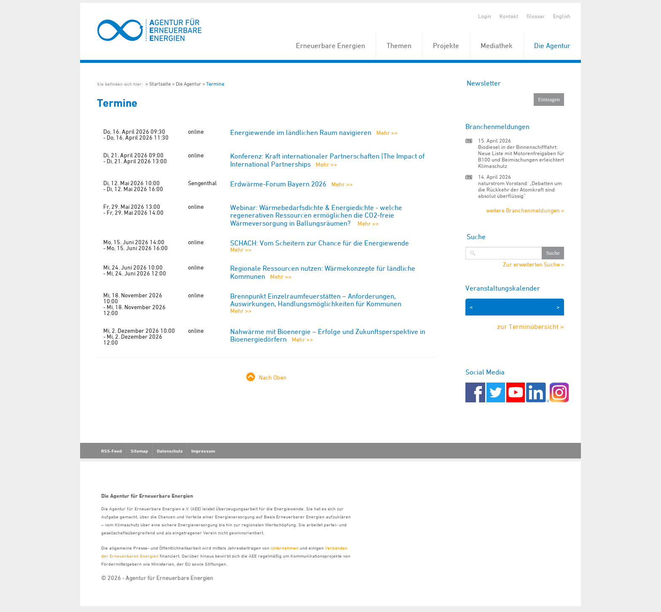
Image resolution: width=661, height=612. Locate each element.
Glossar (536, 16)
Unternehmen (284, 547)
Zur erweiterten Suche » (533, 264)
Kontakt (509, 16)
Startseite (160, 84)
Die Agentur (552, 45)
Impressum (203, 451)
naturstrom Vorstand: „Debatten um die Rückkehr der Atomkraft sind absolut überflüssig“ (520, 189)
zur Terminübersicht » (530, 326)
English (561, 16)
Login (484, 16)
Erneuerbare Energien (330, 45)
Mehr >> (387, 132)
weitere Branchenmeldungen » (525, 210)
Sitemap (139, 451)
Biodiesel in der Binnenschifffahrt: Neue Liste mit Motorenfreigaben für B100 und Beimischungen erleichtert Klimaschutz (521, 156)
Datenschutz (170, 451)
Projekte (446, 45)
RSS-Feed (111, 451)
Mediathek (497, 45)
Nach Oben (273, 377)
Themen (399, 45)
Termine (215, 84)
